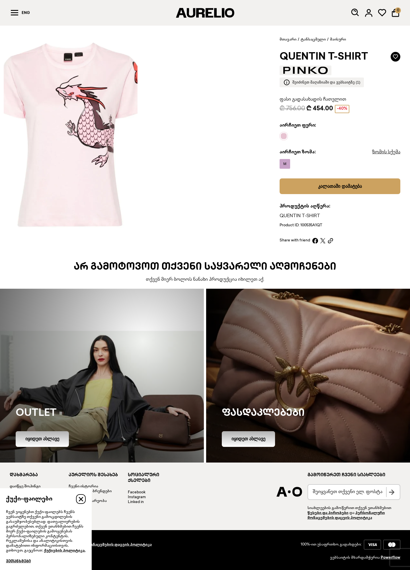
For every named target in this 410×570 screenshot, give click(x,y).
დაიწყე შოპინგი (25, 486)
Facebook (136, 492)
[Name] (285, 136)
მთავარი (288, 40)
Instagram (137, 497)
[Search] (355, 13)
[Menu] (14, 13)
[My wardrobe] (382, 13)
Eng (26, 13)
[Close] (81, 499)
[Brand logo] (305, 70)
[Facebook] (315, 241)
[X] (322, 240)
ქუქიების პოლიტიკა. (64, 551)
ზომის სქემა (386, 152)
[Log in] (369, 13)
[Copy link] (330, 240)
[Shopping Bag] (395, 13)
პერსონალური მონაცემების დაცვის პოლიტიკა (104, 545)
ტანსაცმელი (313, 40)
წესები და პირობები (328, 513)
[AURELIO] (205, 13)
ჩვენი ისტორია (83, 486)
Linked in (136, 502)
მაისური (338, 40)
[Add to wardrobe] (395, 57)
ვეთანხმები (18, 561)
